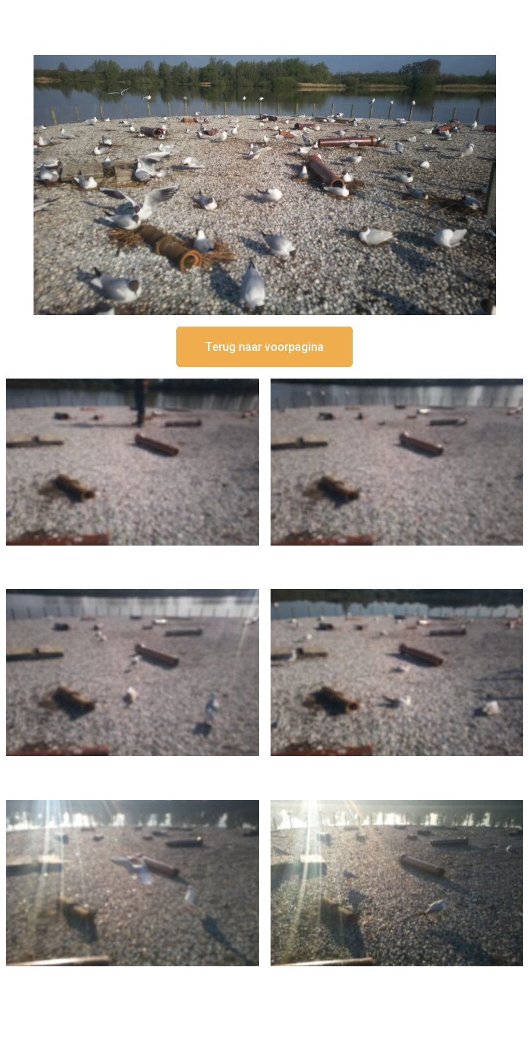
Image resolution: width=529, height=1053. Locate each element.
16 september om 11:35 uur (132, 765)
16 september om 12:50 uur (132, 555)
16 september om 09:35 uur (132, 976)
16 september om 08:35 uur (396, 976)
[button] (264, 347)
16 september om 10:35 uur (396, 765)
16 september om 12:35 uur (396, 555)
